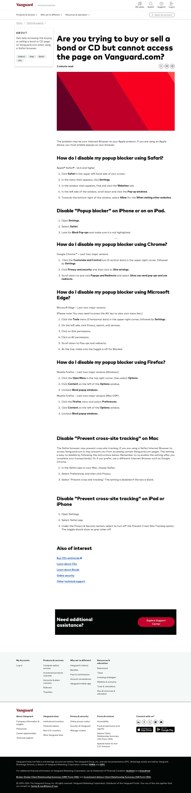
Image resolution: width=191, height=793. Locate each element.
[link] (161, 66)
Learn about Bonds (68, 569)
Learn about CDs (67, 564)
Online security (65, 575)
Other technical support (71, 581)
